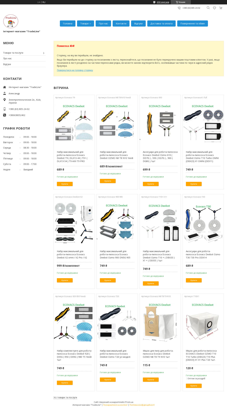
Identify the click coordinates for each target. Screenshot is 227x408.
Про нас (103, 23)
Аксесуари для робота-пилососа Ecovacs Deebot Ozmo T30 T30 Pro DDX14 (203, 254)
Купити (64, 184)
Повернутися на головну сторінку (75, 70)
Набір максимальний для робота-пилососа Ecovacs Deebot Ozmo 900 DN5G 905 (115, 254)
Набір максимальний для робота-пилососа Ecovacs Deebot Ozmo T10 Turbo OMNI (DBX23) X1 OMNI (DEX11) (202, 156)
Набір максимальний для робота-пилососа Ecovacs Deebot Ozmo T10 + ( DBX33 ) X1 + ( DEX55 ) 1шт (159, 256)
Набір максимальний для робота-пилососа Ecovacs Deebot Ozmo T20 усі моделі (115, 353)
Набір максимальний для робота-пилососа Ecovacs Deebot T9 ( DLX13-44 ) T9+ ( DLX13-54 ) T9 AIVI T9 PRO (72, 156)
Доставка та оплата (161, 23)
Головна (67, 23)
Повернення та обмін (192, 23)
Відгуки (138, 23)
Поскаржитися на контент (115, 405)
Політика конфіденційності (142, 405)
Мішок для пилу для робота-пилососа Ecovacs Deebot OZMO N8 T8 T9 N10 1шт (158, 353)
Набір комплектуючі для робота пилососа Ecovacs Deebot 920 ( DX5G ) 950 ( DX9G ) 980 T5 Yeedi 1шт (74, 355)
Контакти (121, 23)
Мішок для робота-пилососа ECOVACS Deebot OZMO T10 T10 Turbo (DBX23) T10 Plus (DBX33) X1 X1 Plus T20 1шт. (201, 355)
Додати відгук (214, 8)
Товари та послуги (13, 52)
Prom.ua (129, 402)
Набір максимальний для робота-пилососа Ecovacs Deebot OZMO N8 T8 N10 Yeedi (116, 155)
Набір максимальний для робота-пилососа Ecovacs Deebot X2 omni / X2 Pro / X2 (72, 254)
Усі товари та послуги (65, 397)
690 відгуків (163, 2)
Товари (84, 23)
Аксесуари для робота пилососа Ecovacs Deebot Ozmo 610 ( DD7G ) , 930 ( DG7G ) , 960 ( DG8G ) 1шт (160, 156)
